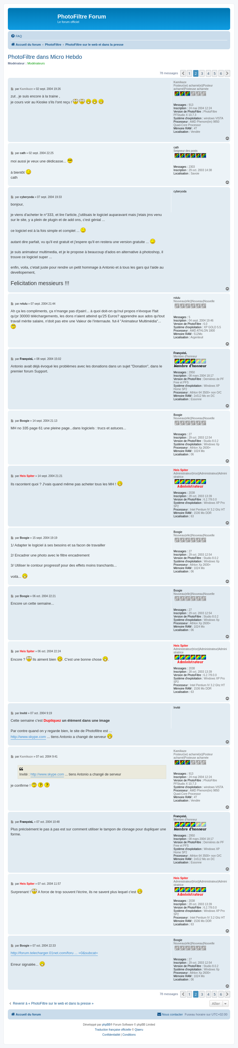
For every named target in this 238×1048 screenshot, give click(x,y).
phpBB (106, 1024)
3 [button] (202, 73)
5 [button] (215, 73)
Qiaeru (139, 1029)
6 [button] (221, 73)
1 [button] (189, 73)
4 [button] (208, 73)
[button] (183, 73)
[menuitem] (16, 36)
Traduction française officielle (113, 1029)
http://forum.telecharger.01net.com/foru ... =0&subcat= (54, 953)
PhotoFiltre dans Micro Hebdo (45, 57)
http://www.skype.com (28, 737)
